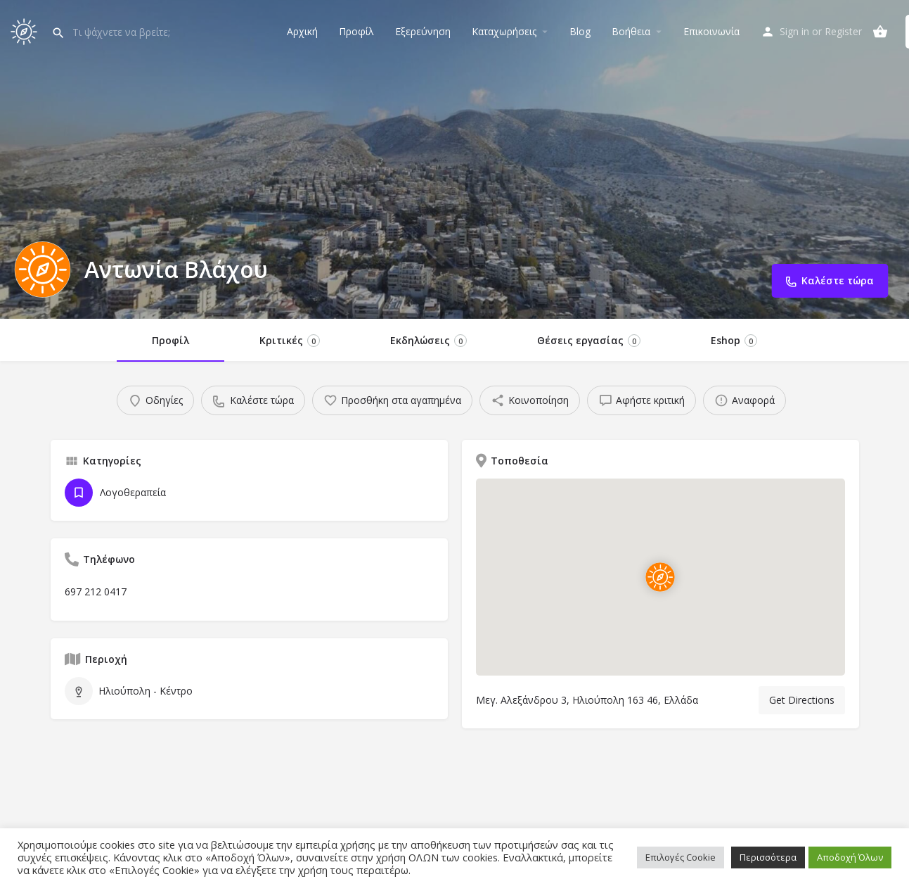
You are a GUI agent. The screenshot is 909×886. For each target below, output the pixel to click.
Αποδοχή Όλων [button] (850, 857)
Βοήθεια (631, 31)
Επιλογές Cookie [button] (680, 857)
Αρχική (302, 31)
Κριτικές (289, 340)
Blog (580, 31)
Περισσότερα (768, 857)
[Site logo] (26, 30)
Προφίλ (356, 31)
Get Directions (801, 700)
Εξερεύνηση (423, 31)
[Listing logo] (42, 269)
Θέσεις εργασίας (588, 340)
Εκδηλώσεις (428, 340)
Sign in (794, 31)
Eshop (734, 340)
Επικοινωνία (711, 31)
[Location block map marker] (660, 577)
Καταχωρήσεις (504, 31)
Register (843, 31)
